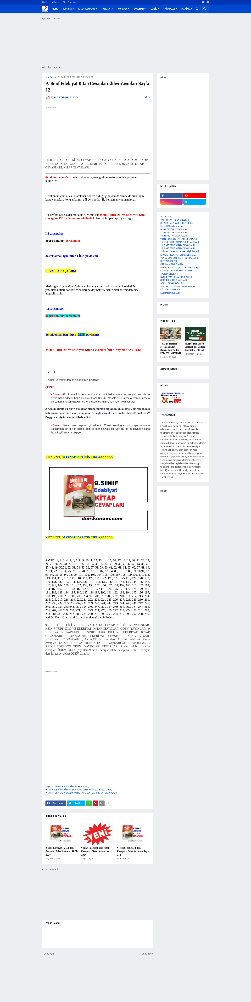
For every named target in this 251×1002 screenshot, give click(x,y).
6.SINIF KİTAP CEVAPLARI (173, 229)
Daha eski (146, 953)
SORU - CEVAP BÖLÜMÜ (172, 283)
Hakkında (55, 2)
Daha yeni (49, 953)
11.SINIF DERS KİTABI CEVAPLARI (177, 245)
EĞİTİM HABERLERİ (170, 293)
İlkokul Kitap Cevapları (171, 226)
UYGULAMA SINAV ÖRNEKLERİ (176, 277)
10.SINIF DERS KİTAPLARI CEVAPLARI (179, 242)
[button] (197, 9)
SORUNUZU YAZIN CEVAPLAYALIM (177, 286)
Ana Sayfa (50, 77)
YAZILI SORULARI (169, 273)
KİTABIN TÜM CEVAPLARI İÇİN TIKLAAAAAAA (79, 457)
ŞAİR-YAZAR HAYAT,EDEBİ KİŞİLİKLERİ (179, 251)
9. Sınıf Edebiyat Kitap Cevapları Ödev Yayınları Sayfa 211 (133, 851)
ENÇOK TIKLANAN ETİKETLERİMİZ (177, 254)
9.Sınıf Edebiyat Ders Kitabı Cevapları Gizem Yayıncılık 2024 (95, 851)
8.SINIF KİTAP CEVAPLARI (173, 235)
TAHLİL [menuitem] (153, 8)
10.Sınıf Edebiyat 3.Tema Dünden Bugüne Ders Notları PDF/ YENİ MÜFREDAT (170, 348)
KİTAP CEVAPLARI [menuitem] (86, 8)
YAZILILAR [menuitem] (106, 8)
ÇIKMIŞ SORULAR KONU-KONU (176, 270)
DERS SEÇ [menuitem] (67, 8)
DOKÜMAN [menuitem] (139, 8)
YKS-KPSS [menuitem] (123, 8)
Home (45, 2)
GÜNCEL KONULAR (170, 289)
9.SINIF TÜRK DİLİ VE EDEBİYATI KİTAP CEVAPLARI (71, 793)
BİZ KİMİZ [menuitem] (185, 8)
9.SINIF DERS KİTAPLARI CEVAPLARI (179, 239)
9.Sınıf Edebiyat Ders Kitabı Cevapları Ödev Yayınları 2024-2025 (61, 851)
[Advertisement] (97, 704)
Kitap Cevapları (69, 2)
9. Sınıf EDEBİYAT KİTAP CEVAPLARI (76, 77)
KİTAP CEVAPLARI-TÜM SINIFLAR (177, 223)
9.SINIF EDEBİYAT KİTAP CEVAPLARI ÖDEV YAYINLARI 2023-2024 (78, 790)
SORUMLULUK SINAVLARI (173, 280)
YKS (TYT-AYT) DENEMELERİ (174, 220)
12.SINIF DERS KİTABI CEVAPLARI (177, 248)
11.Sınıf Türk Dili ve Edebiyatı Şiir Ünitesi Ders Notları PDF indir (195, 346)
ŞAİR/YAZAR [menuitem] (169, 8)
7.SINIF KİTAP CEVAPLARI (173, 232)
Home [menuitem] (55, 8)
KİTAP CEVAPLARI (107, 793)
